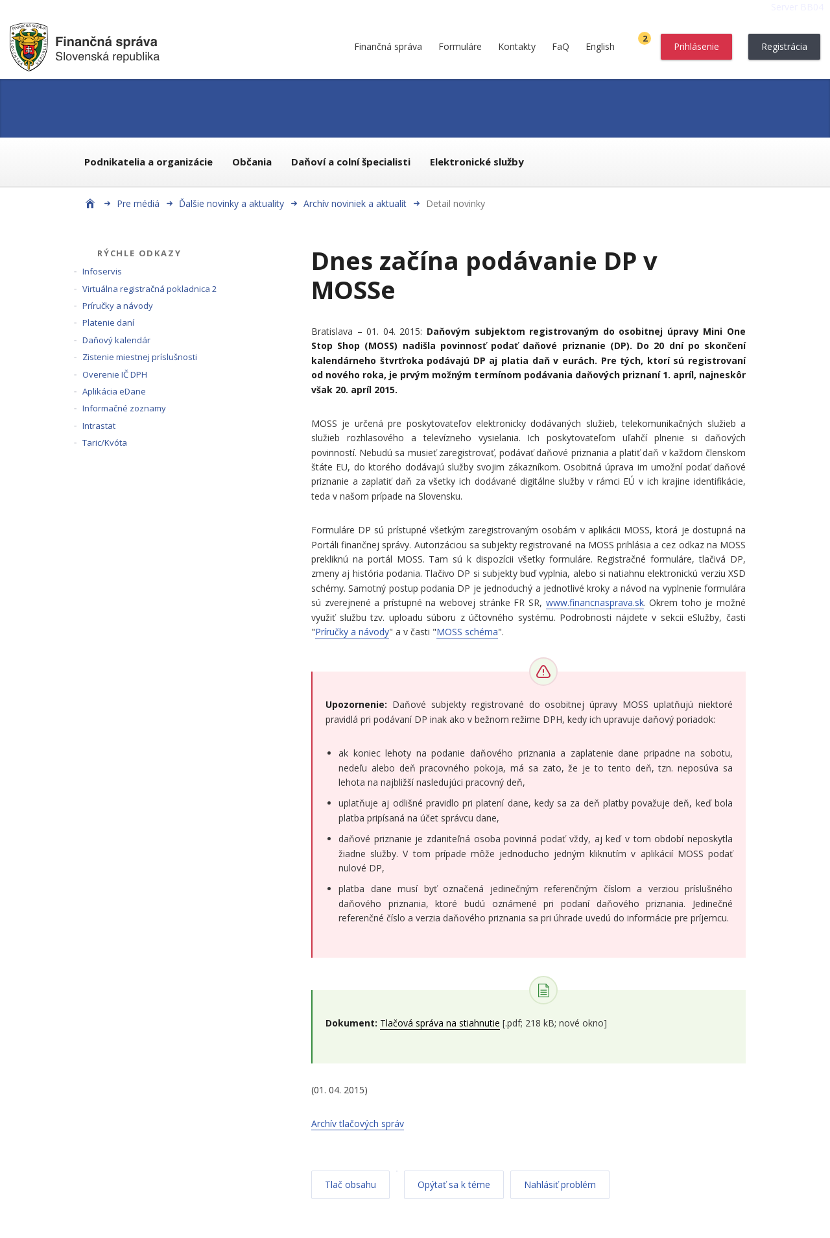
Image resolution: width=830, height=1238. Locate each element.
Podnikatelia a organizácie (148, 161)
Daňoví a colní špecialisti (350, 161)
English (600, 46)
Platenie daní (108, 322)
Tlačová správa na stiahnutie (440, 1023)
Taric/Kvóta (104, 442)
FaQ (560, 46)
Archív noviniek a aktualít (355, 203)
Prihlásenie (696, 46)
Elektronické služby (477, 161)
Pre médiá (138, 203)
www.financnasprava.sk (595, 602)
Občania (252, 161)
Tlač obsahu (350, 1184)
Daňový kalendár (116, 340)
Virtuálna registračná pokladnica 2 (149, 289)
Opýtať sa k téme (454, 1184)
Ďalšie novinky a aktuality (231, 203)
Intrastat (98, 425)
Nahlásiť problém (560, 1184)
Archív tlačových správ (357, 1123)
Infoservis (102, 271)
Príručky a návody (117, 305)
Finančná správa (388, 46)
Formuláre (460, 46)
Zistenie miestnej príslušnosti (139, 357)
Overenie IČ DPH (114, 374)
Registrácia (784, 46)
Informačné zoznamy (124, 408)
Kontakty (517, 46)
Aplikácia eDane (114, 391)
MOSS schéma (467, 631)
